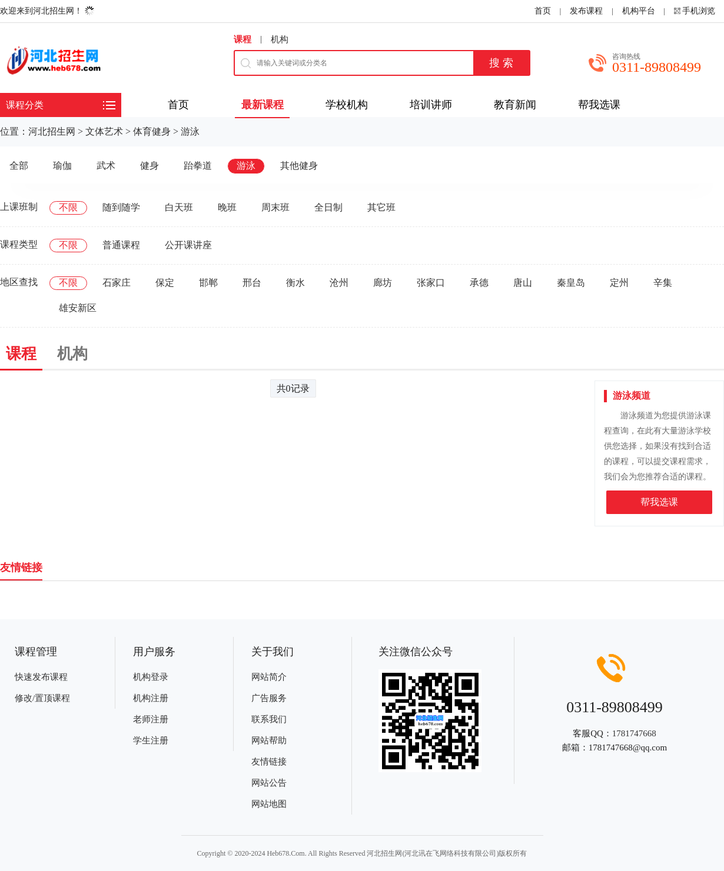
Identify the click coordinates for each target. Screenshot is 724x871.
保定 (164, 283)
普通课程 (121, 245)
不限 (68, 207)
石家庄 (116, 283)
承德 (479, 283)
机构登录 (150, 677)
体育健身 (152, 131)
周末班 (275, 207)
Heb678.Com (285, 853)
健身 (149, 166)
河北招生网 (51, 131)
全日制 (328, 207)
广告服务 (269, 698)
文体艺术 (104, 131)
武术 (106, 166)
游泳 (190, 131)
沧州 (339, 283)
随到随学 (121, 207)
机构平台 (638, 10)
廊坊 (382, 283)
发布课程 (586, 10)
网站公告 (269, 782)
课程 (242, 39)
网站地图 (269, 804)
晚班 (227, 207)
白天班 (179, 207)
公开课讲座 (188, 245)
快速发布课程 (41, 677)
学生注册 (150, 740)
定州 (619, 283)
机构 (279, 39)
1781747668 (634, 733)
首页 (542, 10)
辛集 (662, 283)
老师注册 (150, 719)
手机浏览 (698, 10)
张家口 (431, 283)
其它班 (381, 207)
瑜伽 (62, 166)
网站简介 (269, 677)
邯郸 (208, 283)
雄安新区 (78, 308)
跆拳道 (198, 166)
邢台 (252, 283)
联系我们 (269, 719)
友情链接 (269, 761)
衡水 (295, 283)
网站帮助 (269, 740)
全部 (18, 166)
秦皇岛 (571, 283)
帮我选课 (659, 502)
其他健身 (299, 166)
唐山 (522, 283)
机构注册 (150, 698)
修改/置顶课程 (42, 698)
